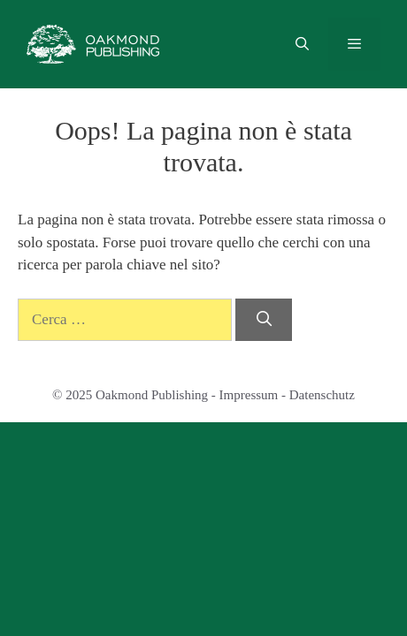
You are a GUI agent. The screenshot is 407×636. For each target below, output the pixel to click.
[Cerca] (263, 320)
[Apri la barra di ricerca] (301, 44)
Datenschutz (322, 395)
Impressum (249, 395)
